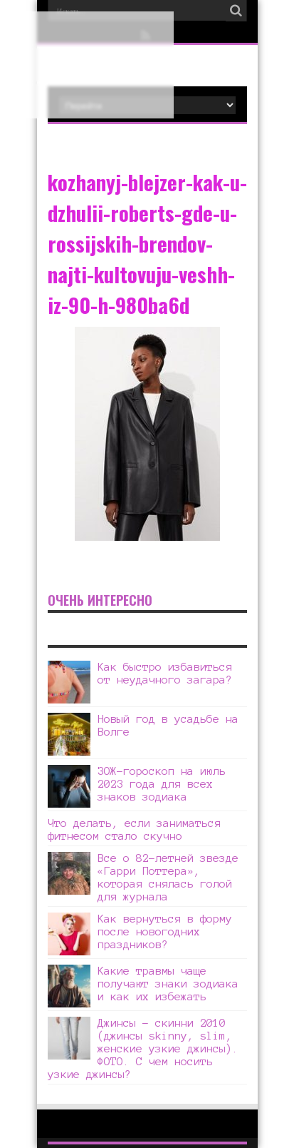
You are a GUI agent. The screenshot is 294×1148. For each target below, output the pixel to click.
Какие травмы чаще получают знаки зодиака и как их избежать (168, 983)
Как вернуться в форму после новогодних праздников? (165, 931)
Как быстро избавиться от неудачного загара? (165, 673)
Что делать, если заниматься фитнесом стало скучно (134, 829)
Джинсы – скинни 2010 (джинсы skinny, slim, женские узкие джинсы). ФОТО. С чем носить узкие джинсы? (143, 1048)
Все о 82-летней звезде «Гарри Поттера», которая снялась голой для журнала (168, 877)
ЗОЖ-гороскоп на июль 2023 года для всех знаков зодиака (162, 784)
